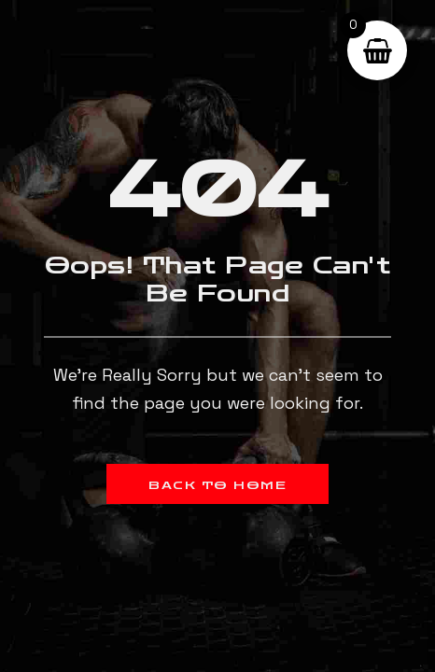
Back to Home (217, 485)
